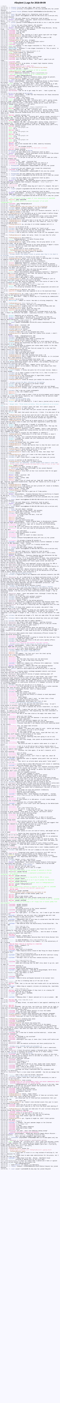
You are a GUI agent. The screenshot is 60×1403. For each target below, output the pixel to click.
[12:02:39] (4, 255)
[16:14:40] (4, 196)
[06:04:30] (4, 644)
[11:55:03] (4, 304)
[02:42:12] (4, 855)
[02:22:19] (4, 991)
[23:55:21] (4, 9)
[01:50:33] (4, 1056)
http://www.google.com (20, 152)
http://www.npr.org (22, 1110)
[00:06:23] (4, 1388)
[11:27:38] (4, 384)
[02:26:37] (4, 951)
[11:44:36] (4, 348)
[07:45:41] (4, 611)
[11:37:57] (4, 372)
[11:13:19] (4, 443)
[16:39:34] (4, 175)
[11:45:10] (4, 343)
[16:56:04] (4, 130)
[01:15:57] (4, 1192)
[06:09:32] (4, 639)
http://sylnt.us (12, 24)
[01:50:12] (4, 1068)
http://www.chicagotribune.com (26, 1105)
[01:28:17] (4, 1136)
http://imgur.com (22, 1347)
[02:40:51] (4, 865)
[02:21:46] (4, 996)
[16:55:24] (4, 165)
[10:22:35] (4, 569)
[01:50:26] (4, 1058)
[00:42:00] (4, 1351)
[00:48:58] (4, 1282)
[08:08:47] (4, 601)
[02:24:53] (4, 968)
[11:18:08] (4, 425)
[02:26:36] (4, 953)
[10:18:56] (4, 582)
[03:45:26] (4, 780)
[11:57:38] (4, 289)
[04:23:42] (4, 731)
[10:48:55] (4, 556)
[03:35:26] (4, 788)
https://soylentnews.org (39, 86)
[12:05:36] (4, 243)
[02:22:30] (4, 989)
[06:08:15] (4, 642)
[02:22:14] (4, 992)
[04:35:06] (4, 701)
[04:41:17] (4, 687)
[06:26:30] (4, 637)
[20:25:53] (4, 76)
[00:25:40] (4, 1377)
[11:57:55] (4, 287)
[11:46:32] (4, 340)
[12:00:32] (4, 265)
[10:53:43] (4, 531)
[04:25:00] (4, 724)
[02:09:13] (4, 1015)
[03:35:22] (4, 790)
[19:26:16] (4, 106)
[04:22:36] (4, 737)
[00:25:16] (4, 1378)
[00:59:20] (4, 1228)
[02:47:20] (4, 834)
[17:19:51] (4, 116)
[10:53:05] (4, 538)
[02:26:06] (4, 956)
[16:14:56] (4, 194)
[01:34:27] (4, 1081)
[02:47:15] (4, 837)
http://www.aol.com (22, 1185)
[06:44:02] (4, 616)
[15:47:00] (4, 212)
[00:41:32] (4, 1354)
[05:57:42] (4, 655)
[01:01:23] (4, 1213)
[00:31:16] (4, 1369)
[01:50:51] (4, 1043)
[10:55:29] (4, 526)
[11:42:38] (4, 358)
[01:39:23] (4, 1079)
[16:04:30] (4, 202)
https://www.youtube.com (9, 590)
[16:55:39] (4, 155)
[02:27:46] (4, 942)
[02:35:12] (4, 915)
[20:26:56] (4, 54)
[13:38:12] (4, 225)
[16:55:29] (4, 160)
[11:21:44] (4, 413)
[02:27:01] (4, 947)
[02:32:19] (4, 929)
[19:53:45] (4, 94)
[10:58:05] (4, 513)
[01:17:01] (4, 1189)
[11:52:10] (4, 317)
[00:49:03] (4, 1280)
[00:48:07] (4, 1290)
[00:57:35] (4, 1238)
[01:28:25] (4, 1133)
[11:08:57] (4, 467)
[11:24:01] (4, 402)
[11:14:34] (4, 436)
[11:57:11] (4, 294)
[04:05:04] (4, 752)
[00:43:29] (4, 1337)
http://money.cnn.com (34, 317)
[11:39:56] (4, 366)
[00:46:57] (4, 1298)
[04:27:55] (4, 719)
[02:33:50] (4, 922)
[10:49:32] (4, 552)
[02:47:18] (4, 835)
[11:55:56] (4, 302)
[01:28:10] (4, 1138)
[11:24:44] (4, 392)
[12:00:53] (4, 263)
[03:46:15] (4, 776)
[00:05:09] (4, 1395)
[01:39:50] (4, 1076)
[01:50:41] (4, 1051)
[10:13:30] (4, 588)
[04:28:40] (4, 714)
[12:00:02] (4, 273)
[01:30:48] (4, 1107)
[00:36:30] (4, 1359)
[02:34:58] (4, 917)
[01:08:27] (4, 1202)
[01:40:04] (4, 1073)
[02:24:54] (4, 963)
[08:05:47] (4, 606)
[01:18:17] (4, 1179)
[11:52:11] (4, 315)
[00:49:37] (4, 1275)
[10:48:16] (4, 559)
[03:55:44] (4, 770)
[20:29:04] (4, 42)
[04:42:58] (4, 682)
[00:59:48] (4, 1221)
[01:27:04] (4, 1151)
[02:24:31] (4, 969)
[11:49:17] (4, 328)
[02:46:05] (4, 842)
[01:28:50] (4, 1128)
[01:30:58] (4, 1102)
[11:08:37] (4, 471)
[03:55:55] (4, 768)
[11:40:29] (4, 359)
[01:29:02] (4, 1123)
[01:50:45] (4, 1046)
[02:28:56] (4, 938)
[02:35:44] (4, 912)
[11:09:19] (4, 462)
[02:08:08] (4, 1022)
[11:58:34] (4, 281)
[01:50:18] (4, 1061)
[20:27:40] (4, 47)
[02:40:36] (4, 866)
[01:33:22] (4, 1089)
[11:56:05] (4, 300)
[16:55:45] (4, 152)
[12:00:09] (4, 268)
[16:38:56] (4, 179)
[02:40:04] (4, 871)
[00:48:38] (4, 1288)
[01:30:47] (4, 1110)
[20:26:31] (4, 67)
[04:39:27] (4, 691)
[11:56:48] (4, 297)
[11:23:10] (4, 407)
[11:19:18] (4, 420)
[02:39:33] (4, 875)
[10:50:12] (4, 547)
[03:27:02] (4, 801)
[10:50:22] (4, 546)
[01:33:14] (4, 1094)
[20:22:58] (4, 86)
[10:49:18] (4, 554)
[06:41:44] (4, 623)
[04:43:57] (4, 678)
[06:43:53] (4, 618)
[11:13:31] (4, 438)
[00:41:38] (4, 1352)
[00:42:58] (4, 1346)
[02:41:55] (4, 858)
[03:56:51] (4, 765)
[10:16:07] (4, 585)
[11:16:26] (4, 430)
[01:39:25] (4, 1077)
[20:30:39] (4, 37)
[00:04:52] (4, 1396)
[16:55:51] (4, 145)
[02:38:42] (4, 883)
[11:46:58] (4, 336)
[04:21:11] (4, 744)
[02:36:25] (4, 904)
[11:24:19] (4, 397)
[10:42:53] (4, 562)
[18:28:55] (4, 111)
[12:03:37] (4, 250)
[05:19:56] (4, 660)
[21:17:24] (4, 32)
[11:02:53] (4, 489)
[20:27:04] (4, 52)
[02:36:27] (4, 902)
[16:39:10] (4, 176)
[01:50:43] (4, 1050)
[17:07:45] (4, 125)
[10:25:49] (4, 565)
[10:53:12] (4, 536)
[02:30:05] (4, 932)
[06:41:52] (4, 621)
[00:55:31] (4, 1251)
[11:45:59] (4, 341)
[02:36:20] (4, 906)
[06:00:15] (4, 652)
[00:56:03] (4, 1244)
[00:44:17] (4, 1329)
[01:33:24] (4, 1087)
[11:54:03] (4, 309)
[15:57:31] (4, 209)
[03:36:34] (4, 783)
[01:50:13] (4, 1064)
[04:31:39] (4, 704)
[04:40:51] (4, 688)
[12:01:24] (4, 260)
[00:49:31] (4, 1277)
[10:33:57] (4, 564)
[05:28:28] (4, 657)
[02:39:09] (4, 878)
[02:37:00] (4, 899)
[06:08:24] (4, 641)
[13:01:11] (4, 238)
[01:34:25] (4, 1084)
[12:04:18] (4, 245)
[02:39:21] (4, 876)
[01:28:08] (4, 1140)
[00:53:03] (4, 1264)
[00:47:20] (4, 1297)
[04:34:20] (4, 703)
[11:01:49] (4, 494)
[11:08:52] (4, 469)
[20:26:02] (4, 73)
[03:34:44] (4, 794)
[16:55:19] (4, 166)
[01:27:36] (4, 1144)
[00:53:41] (4, 1262)
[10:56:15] (4, 523)
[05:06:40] (4, 662)
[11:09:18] (4, 464)
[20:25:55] (4, 75)
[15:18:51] (4, 214)
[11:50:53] (4, 322)
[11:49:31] (4, 325)
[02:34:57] (4, 919)
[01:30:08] (4, 1113)
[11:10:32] (4, 458)
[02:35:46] (4, 909)
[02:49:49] (4, 822)
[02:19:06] (4, 1005)
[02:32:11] (4, 930)
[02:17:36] (4, 1010)
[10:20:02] (4, 580)
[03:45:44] (4, 778)
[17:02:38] (4, 127)
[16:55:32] (4, 158)
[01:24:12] (4, 1162)
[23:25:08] (4, 21)
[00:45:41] (4, 1316)
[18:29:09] (4, 107)
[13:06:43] (4, 230)
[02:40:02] (4, 873)
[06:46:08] (4, 613)
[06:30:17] (4, 631)
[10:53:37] (4, 533)
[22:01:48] (4, 29)
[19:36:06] (4, 96)
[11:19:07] (4, 422)
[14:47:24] (4, 215)
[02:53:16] (4, 821)
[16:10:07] (4, 197)
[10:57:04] (4, 518)
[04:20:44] (4, 745)
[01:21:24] (4, 1169)
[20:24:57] (4, 80)
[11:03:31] (4, 484)
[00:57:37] (4, 1236)
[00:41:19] (4, 1355)
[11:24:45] (4, 389)
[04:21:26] (4, 740)
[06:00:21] (4, 647)
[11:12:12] (4, 448)
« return (3, 6)
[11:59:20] (4, 274)
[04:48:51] (4, 669)
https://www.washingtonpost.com (31, 129)
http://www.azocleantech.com (48, 920)
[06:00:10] (4, 654)
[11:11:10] (4, 453)
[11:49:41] (4, 323)
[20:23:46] (4, 85)
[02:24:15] (4, 971)
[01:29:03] (4, 1122)
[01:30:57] (4, 1105)
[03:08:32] (4, 804)
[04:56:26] (4, 665)
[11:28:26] (4, 381)
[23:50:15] (4, 13)
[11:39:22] (4, 369)
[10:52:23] (4, 544)
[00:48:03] (4, 1292)
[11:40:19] (4, 364)
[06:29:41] (4, 633)
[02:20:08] (4, 1002)
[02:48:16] (4, 826)
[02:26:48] (4, 950)
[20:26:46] (4, 63)
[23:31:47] (4, 16)
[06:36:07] (4, 624)
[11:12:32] (4, 446)
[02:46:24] (4, 840)
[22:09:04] (4, 26)
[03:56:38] (4, 767)
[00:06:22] (4, 1390)
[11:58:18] (4, 284)
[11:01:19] (4, 497)
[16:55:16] (4, 170)
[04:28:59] (4, 711)
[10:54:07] (4, 528)
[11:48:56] (4, 332)
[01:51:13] (4, 1038)
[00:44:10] (4, 1333)
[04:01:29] (4, 758)
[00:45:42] (4, 1313)
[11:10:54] (4, 454)
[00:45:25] (4, 1319)
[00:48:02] (4, 1295)
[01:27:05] (4, 1148)
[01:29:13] (4, 1120)
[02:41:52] (4, 860)
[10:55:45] (4, 525)
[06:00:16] (4, 649)
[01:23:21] (4, 1167)
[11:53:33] (4, 312)
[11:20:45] (4, 417)
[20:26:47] (4, 62)
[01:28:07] (4, 1143)
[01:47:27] (4, 1069)
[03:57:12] (4, 763)
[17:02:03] (4, 129)
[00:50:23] (4, 1274)
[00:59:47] (4, 1223)
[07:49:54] (4, 610)
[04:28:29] (4, 716)
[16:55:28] (4, 161)
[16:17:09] (4, 183)
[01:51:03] (4, 1040)
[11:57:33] (4, 292)
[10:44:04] (4, 561)
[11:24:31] (4, 394)
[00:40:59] (4, 1357)
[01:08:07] (4, 1205)
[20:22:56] (4, 88)
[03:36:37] (4, 781)
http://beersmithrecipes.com (10, 1391)
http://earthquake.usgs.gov (10, 1166)
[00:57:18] (4, 1241)
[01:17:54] (4, 1187)
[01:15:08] (4, 1195)
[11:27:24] (4, 386)
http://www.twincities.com (24, 1146)
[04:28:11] (4, 718)
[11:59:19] (4, 276)
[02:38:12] (4, 889)
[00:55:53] (4, 1246)
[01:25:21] (4, 1153)
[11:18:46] (4, 423)
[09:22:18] (4, 595)
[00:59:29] (4, 1226)
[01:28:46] (4, 1131)
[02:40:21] (4, 870)
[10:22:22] (4, 572)
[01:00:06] (4, 1216)
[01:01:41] (4, 1212)
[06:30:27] (4, 629)
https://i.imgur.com (37, 340)
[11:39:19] (4, 371)
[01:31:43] (4, 1097)
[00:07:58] (4, 1382)
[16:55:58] (4, 139)
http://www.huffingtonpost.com (26, 1143)
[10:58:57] (4, 508)
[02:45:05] (4, 847)
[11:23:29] (4, 405)
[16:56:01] (4, 137)
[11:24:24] (4, 395)
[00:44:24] (4, 1326)
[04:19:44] (4, 747)
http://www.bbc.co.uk (25, 1198)
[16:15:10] (4, 193)
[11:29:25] (4, 377)
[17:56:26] (4, 112)
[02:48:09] (4, 827)
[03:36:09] (4, 786)
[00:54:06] (4, 1259)
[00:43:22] (4, 1339)
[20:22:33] (4, 91)
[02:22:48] (4, 984)
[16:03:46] (4, 204)
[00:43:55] (4, 1336)
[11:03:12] (4, 487)
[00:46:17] (4, 1306)
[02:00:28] (4, 1032)
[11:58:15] (4, 286)
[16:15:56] (4, 186)
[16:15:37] (4, 188)
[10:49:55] (4, 551)
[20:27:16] (4, 49)
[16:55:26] (4, 163)
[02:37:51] (4, 891)
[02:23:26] (4, 976)
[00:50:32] (4, 1272)
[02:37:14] (4, 896)
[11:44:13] (4, 351)
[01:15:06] (4, 1198)
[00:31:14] (4, 1375)
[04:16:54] (4, 750)
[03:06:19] (4, 808)
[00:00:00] (4, 1401)
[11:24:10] (4, 399)
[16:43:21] (4, 173)
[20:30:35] (4, 39)
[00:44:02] (4, 1334)
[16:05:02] (4, 201)
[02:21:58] (4, 994)
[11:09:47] (4, 461)
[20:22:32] (4, 93)
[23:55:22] (4, 8)
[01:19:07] (4, 1176)
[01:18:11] (4, 1185)
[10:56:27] (4, 520)
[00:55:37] (4, 1249)
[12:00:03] (4, 271)
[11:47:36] (4, 333)
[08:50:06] (4, 598)
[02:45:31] (4, 844)
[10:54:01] (4, 529)
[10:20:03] (4, 575)
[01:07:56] (4, 1210)
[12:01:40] (4, 258)
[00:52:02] (4, 1269)
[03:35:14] (4, 791)
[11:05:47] (4, 479)
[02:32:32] (4, 925)
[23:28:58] (4, 18)
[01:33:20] (4, 1091)
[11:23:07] (4, 408)
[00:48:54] (4, 1285)
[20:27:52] (4, 45)
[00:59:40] (4, 1225)
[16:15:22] (4, 191)
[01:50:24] (4, 1059)
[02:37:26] (4, 894)
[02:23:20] (4, 978)
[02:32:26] (4, 927)
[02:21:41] (4, 999)
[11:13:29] (4, 441)
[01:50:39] (4, 1053)
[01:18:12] (4, 1182)
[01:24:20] (4, 1161)
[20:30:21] (4, 40)
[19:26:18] (4, 99)
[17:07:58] (4, 117)
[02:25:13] (4, 961)
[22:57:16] (4, 22)
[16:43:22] (4, 171)
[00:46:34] (4, 1300)
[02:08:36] (4, 1019)
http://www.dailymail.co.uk (31, 60)
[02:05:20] (4, 1025)
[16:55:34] (4, 157)
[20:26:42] (4, 65)
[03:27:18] (4, 798)
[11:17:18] (4, 426)
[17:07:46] (4, 119)
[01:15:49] (4, 1194)
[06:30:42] (4, 628)
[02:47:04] (4, 839)
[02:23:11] (4, 979)
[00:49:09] (4, 1279)
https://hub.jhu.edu (7, 914)
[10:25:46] (4, 567)
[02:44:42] (4, 850)
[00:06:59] (4, 1385)
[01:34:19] (4, 1086)
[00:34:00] (4, 1364)
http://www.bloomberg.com (38, 1126)
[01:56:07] (4, 1033)
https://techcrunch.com (23, 1100)
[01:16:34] (4, 1190)
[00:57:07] (4, 1243)
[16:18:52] (4, 181)
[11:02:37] (4, 490)
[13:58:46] (4, 222)
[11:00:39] (4, 500)
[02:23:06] (4, 981)
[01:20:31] (4, 1171)
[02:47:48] (4, 832)
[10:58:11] (4, 510)
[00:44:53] (4, 1321)
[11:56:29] (4, 299)
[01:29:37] (4, 1117)
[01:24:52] (4, 1159)
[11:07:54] (4, 477)
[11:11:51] (4, 449)
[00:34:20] (4, 1362)
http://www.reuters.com (8, 1177)
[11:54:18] (4, 307)
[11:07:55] (4, 472)
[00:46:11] (4, 1308)
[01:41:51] (4, 1071)
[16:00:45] (4, 207)
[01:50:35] (4, 1055)
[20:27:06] (4, 50)
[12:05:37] (4, 240)
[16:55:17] (4, 168)
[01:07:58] (4, 1207)
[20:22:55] (4, 90)
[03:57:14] (4, 762)
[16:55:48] (4, 150)
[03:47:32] (4, 773)
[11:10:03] (4, 459)
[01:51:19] (4, 1037)
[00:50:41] (4, 1270)
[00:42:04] (4, 1349)
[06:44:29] (4, 615)
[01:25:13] (4, 1158)
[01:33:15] (4, 1092)
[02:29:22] (4, 937)
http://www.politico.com (24, 1151)
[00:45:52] (4, 1311)
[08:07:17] (4, 603)
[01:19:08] (4, 1172)
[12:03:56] (4, 248)
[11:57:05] (4, 296)
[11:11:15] (4, 451)
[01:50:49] (4, 1045)
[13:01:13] (4, 237)
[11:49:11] (4, 330)
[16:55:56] (4, 143)
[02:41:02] (4, 863)
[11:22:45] (4, 410)
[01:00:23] (4, 1215)
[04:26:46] (4, 721)
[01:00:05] (4, 1218)
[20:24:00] (4, 81)
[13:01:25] (4, 233)
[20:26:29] (4, 68)
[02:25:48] (4, 958)
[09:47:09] (4, 592)
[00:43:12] (4, 1341)
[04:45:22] (4, 675)
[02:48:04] (4, 829)
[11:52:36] (4, 314)
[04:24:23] (4, 727)
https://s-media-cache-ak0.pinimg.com (29, 1280)
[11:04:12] (4, 480)
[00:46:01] (4, 1310)
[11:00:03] (4, 503)
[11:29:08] (4, 379)
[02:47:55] (4, 830)
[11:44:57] (4, 346)
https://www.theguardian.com (26, 968)
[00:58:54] (4, 1230)
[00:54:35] (4, 1256)
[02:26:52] (4, 948)
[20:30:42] (4, 36)
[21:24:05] (4, 31)
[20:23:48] (4, 83)
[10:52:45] (4, 541)
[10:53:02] (4, 539)
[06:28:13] (4, 636)
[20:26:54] (4, 57)
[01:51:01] (4, 1041)
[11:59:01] (4, 278)
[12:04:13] (4, 247)
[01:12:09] (4, 1200)
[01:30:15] (4, 1112)
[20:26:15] (4, 70)
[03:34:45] (4, 793)
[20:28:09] (4, 44)
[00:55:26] (4, 1254)
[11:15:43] (4, 431)
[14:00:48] (4, 220)
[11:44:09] (4, 354)
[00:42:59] (4, 1344)
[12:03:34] (4, 251)
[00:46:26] (4, 1305)
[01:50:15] (4, 1063)
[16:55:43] (4, 153)
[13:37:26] (4, 229)
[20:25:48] (4, 78)
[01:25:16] (4, 1154)
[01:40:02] (4, 1074)
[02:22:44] (4, 986)
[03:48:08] (4, 772)
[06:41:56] (4, 619)
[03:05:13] (4, 811)
